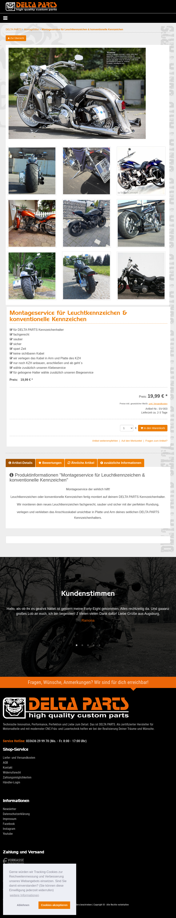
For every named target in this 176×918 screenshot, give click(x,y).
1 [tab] (76, 645)
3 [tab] (88, 645)
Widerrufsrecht (12, 772)
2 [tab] (82, 645)
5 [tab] (99, 645)
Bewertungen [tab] (50, 462)
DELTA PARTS (14, 29)
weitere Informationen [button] (24, 895)
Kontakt (7, 767)
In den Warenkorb (153, 428)
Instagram (9, 829)
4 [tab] (94, 645)
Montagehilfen (32, 29)
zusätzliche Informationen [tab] (120, 462)
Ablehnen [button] (23, 905)
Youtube (8, 833)
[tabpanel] (88, 615)
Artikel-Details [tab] (20, 462)
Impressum (9, 819)
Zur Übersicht (16, 38)
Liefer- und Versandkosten (19, 757)
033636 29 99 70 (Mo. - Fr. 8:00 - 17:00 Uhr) (45, 741)
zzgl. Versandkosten (158, 403)
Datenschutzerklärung (16, 814)
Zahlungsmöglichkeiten (17, 777)
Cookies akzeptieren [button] (54, 905)
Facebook (9, 824)
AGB (5, 762)
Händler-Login (11, 782)
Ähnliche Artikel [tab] (81, 462)
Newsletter (9, 809)
